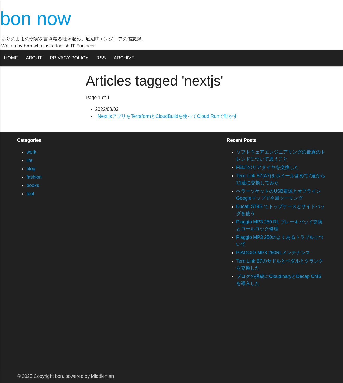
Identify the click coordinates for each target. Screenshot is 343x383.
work (31, 152)
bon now (35, 18)
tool (30, 193)
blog (31, 168)
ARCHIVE (124, 57)
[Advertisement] (156, 333)
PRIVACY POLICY (69, 57)
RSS (101, 57)
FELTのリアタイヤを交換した (267, 167)
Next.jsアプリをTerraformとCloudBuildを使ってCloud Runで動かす (168, 116)
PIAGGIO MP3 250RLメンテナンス (273, 252)
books (33, 185)
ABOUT (34, 57)
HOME (11, 57)
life (30, 160)
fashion (34, 177)
